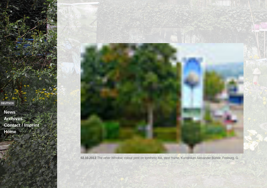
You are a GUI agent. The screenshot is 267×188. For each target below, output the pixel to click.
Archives (13, 118)
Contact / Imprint (21, 125)
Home (10, 131)
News (9, 112)
